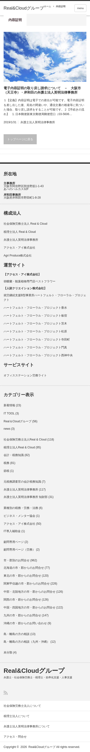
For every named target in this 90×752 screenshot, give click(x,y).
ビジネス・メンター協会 (19, 516)
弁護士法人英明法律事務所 (37, 122)
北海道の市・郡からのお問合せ (24, 567)
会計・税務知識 (14, 455)
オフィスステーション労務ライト (25, 375)
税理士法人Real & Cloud (19, 447)
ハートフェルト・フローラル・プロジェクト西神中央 (38, 355)
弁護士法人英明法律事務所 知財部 (26, 497)
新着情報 (9, 405)
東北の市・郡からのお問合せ (22, 575)
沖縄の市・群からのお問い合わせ (25, 623)
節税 (6, 471)
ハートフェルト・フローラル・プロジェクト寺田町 (37, 339)
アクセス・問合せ (15, 736)
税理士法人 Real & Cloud (20, 232)
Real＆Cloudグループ (17, 421)
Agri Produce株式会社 (18, 255)
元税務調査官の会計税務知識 (22, 481)
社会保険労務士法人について (22, 705)
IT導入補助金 (12, 531)
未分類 (8, 652)
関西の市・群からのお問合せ (22, 599)
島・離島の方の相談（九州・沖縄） (27, 641)
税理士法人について (17, 716)
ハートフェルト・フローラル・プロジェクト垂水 (35, 307)
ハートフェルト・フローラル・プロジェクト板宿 (35, 315)
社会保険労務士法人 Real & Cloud (25, 223)
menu (80, 8)
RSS (6, 693)
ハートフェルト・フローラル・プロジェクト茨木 (35, 323)
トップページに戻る (20, 139)
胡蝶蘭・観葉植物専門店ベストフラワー (29, 281)
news (7, 428)
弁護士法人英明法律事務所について (27, 726)
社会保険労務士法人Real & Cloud (25, 439)
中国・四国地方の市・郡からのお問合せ (29, 607)
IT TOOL (9, 413)
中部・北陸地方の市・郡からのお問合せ (29, 591)
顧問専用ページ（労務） (19, 549)
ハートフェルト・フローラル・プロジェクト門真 (35, 347)
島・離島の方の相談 (17, 634)
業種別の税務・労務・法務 (21, 508)
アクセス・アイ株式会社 (19, 247)
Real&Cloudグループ (24, 8)
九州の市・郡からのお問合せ (22, 615)
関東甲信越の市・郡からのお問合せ (27, 583)
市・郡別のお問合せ (17, 560)
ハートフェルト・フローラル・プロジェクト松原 (35, 331)
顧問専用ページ (14, 542)
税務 (6, 463)
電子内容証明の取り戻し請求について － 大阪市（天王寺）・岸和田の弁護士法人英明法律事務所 (42, 90)
